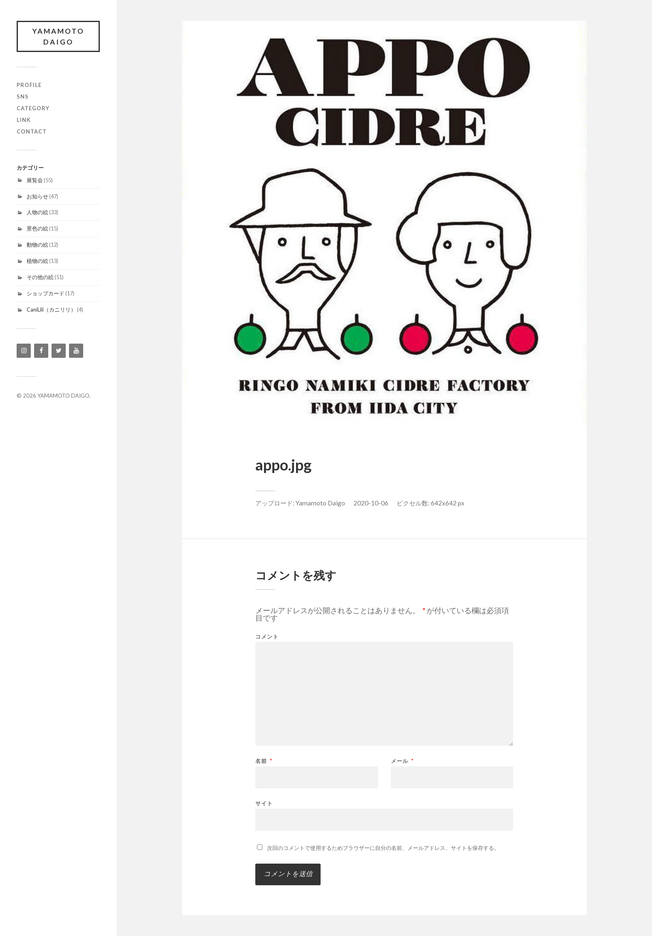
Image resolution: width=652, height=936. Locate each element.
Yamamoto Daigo (320, 503)
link (24, 119)
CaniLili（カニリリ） (51, 309)
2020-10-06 (370, 503)
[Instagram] (24, 351)
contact (32, 131)
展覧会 (35, 180)
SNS (23, 96)
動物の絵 (37, 244)
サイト (264, 803)
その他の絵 (40, 277)
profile (29, 85)
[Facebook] (41, 351)
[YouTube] (76, 351)
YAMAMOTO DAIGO (58, 36)
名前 (263, 761)
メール (402, 761)
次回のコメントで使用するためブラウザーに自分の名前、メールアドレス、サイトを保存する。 (383, 847)
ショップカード (45, 293)
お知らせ (37, 196)
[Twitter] (59, 351)
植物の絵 (37, 261)
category (33, 108)
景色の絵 (37, 228)
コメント (267, 636)
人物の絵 (37, 212)
